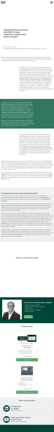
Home (4, 46)
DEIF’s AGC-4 (4, 174)
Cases (8, 46)
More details (27, 359)
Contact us (28, 316)
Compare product (27, 356)
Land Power (14, 46)
